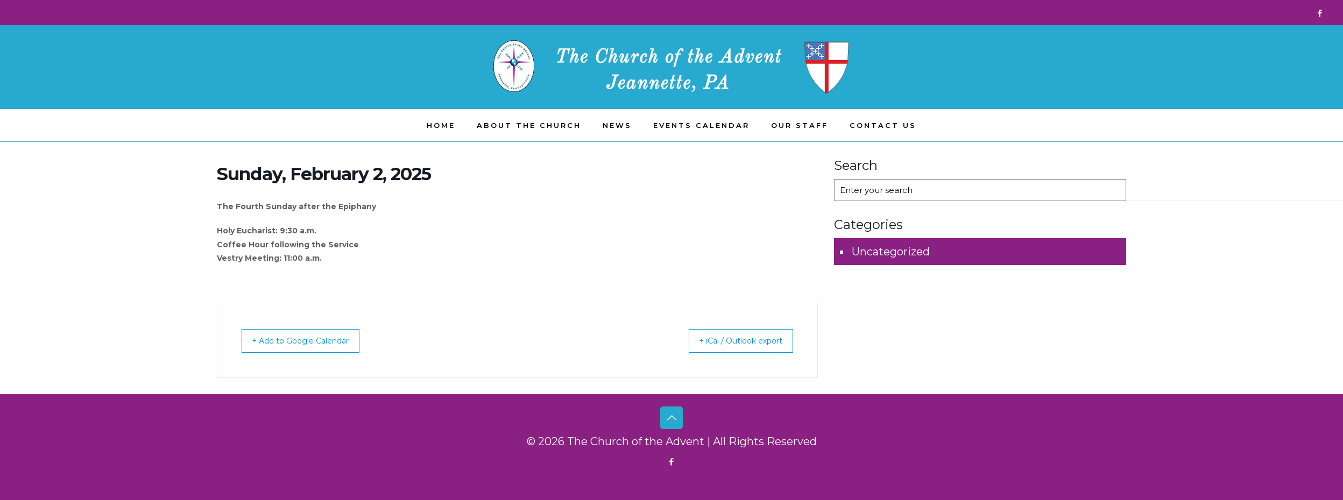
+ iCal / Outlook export (731, 340)
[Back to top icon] (671, 417)
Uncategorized (891, 251)
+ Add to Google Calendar (310, 340)
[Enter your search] (980, 190)
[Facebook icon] (1320, 13)
